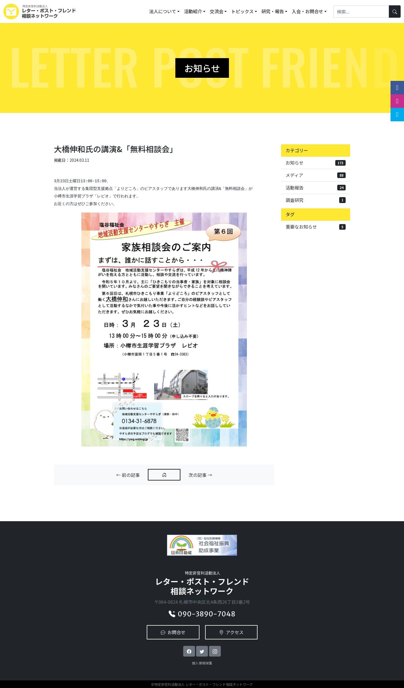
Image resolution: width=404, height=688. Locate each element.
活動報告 (316, 187)
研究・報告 (272, 11)
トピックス (242, 11)
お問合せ (173, 632)
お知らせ (316, 162)
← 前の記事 (128, 474)
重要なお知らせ (316, 226)
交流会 (216, 11)
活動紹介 (193, 11)
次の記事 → (200, 474)
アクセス (231, 632)
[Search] (361, 11)
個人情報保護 (202, 662)
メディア (316, 175)
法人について (162, 11)
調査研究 (316, 200)
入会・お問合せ (307, 11)
